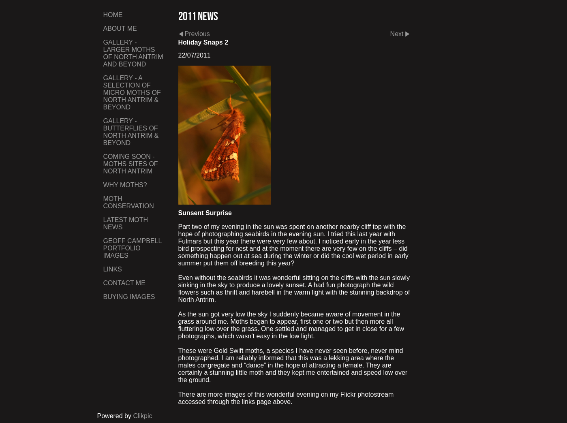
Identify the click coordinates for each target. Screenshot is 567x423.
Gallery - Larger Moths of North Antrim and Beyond (133, 53)
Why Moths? (125, 185)
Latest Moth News (125, 223)
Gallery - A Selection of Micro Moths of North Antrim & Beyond (132, 93)
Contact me (124, 283)
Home (113, 14)
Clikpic (142, 415)
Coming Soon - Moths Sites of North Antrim (130, 164)
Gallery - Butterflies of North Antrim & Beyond (131, 132)
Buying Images (129, 296)
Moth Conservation (128, 202)
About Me (120, 28)
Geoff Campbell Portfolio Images (132, 248)
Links (112, 269)
